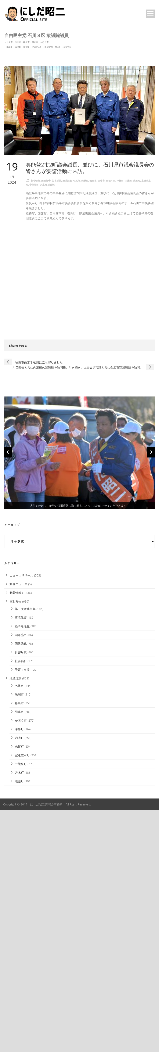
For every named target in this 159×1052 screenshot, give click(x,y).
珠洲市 (84, 180)
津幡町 (120, 180)
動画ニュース (18, 826)
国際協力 (21, 877)
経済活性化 (22, 868)
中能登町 (34, 184)
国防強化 (21, 886)
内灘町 (128, 180)
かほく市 (110, 180)
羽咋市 (101, 180)
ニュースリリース (21, 817)
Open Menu (150, 14)
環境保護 (21, 860)
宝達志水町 (22, 997)
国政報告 (46, 180)
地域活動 (67, 180)
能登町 (51, 184)
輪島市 (93, 180)
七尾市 (76, 180)
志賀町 (136, 180)
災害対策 (56, 180)
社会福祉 (21, 903)
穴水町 (43, 184)
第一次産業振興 (25, 851)
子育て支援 (22, 912)
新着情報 (35, 180)
